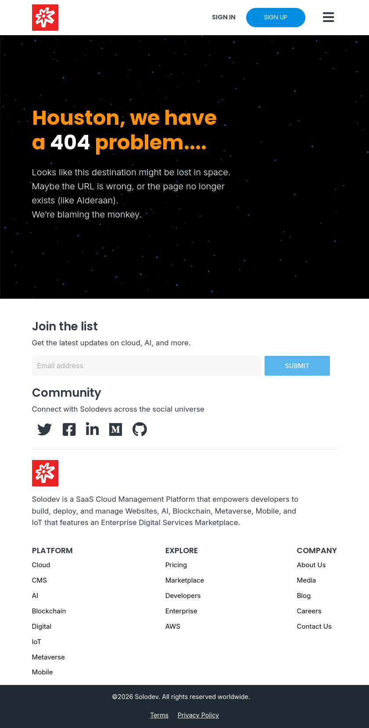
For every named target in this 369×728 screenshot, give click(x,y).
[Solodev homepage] (45, 472)
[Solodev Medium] (115, 432)
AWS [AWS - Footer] (172, 626)
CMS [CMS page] (39, 580)
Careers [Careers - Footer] (309, 611)
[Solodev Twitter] (44, 432)
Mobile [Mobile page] (42, 672)
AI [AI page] (35, 595)
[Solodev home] (45, 17)
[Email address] (146, 366)
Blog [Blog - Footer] (304, 595)
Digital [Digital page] (42, 626)
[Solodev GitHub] (140, 432)
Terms (159, 715)
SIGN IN (224, 17)
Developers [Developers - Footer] (183, 595)
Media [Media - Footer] (306, 580)
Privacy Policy (198, 715)
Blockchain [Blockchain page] (49, 611)
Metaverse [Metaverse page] (48, 657)
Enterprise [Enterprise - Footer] (181, 611)
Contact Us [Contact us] (314, 626)
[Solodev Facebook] (69, 432)
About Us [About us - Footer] (311, 565)
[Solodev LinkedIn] (92, 432)
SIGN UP (275, 17)
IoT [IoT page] (37, 641)
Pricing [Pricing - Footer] (176, 565)
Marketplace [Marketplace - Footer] (184, 580)
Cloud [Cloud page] (41, 565)
